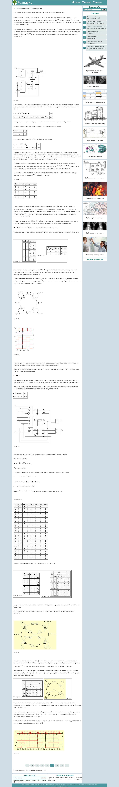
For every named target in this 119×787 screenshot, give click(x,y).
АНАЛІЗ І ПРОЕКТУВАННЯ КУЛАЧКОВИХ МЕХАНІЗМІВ (96, 22)
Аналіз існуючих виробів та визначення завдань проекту (96, 27)
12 (62, 765)
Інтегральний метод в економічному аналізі (94, 17)
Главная (77, 2)
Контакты (98, 2)
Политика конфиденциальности (89, 784)
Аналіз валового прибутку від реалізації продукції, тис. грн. (96, 48)
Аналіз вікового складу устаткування (94, 42)
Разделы (87, 2)
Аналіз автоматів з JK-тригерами (94, 32)
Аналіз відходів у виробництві (92, 37)
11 (57, 765)
